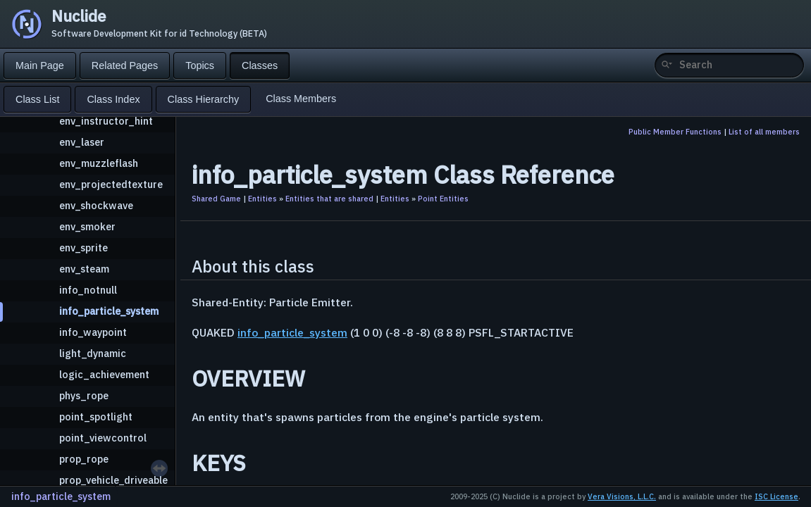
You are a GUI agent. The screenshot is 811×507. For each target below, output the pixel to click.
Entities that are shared (329, 199)
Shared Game (216, 199)
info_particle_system (109, 311)
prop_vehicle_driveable (113, 480)
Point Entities (443, 199)
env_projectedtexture (111, 184)
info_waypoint (93, 332)
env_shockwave (96, 205)
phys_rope (84, 395)
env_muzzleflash (98, 163)
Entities (262, 199)
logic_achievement (104, 374)
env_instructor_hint (106, 120)
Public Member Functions (675, 132)
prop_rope (84, 458)
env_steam (84, 268)
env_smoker (87, 226)
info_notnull (88, 289)
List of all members (764, 132)
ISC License (776, 496)
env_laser (81, 142)
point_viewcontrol (103, 437)
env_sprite (83, 247)
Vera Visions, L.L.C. (622, 496)
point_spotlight (95, 416)
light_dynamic (92, 353)
